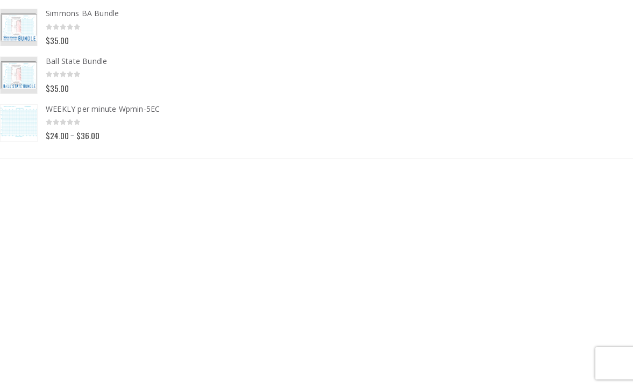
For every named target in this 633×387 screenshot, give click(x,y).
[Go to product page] (19, 27)
